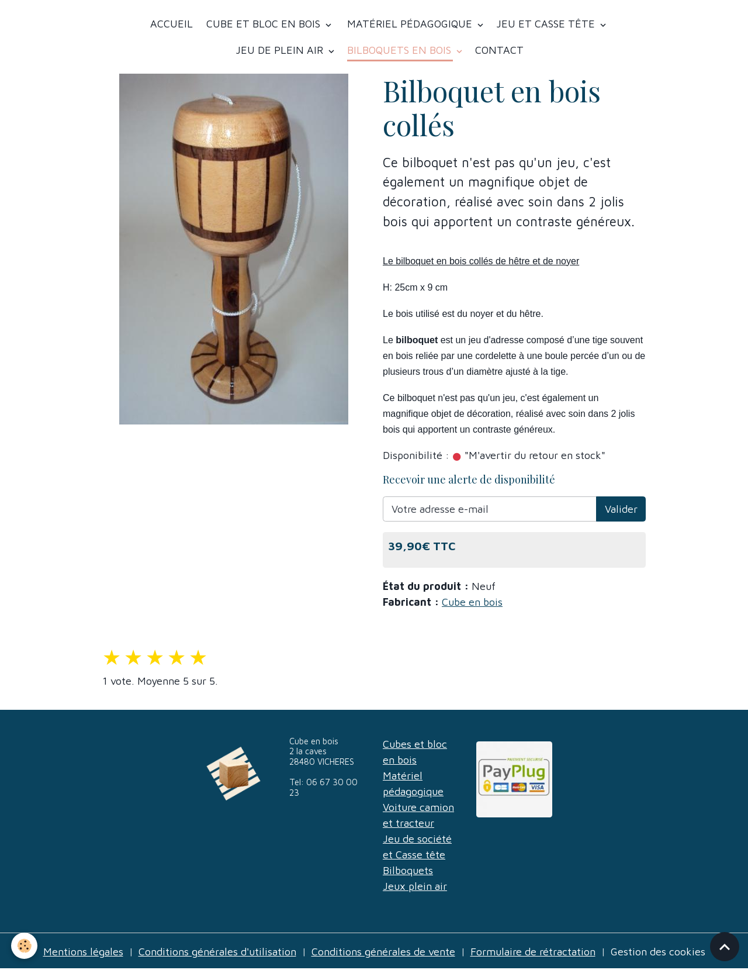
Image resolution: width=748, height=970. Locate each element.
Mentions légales (83, 951)
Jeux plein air (415, 886)
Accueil (171, 24)
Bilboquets (408, 870)
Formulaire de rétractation (532, 951)
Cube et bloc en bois (263, 24)
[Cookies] (25, 946)
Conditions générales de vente (383, 951)
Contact (499, 50)
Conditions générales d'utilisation (217, 951)
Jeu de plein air (281, 50)
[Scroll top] (724, 946)
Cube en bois (472, 602)
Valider (621, 509)
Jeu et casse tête (547, 24)
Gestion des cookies (658, 951)
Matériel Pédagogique (409, 24)
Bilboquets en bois (400, 50)
